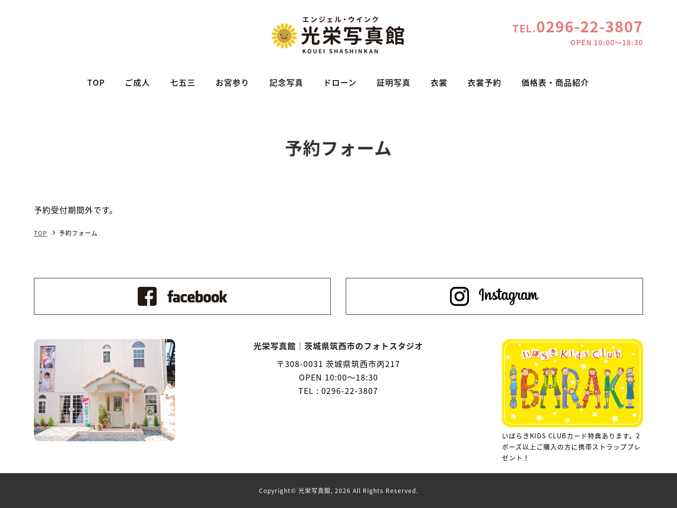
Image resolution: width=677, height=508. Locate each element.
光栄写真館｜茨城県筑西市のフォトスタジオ (338, 35)
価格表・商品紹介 (555, 82)
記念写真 (286, 82)
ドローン (340, 82)
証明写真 (394, 82)
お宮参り (232, 82)
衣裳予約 (484, 82)
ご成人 (137, 82)
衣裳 (439, 82)
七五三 (183, 82)
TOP (96, 82)
